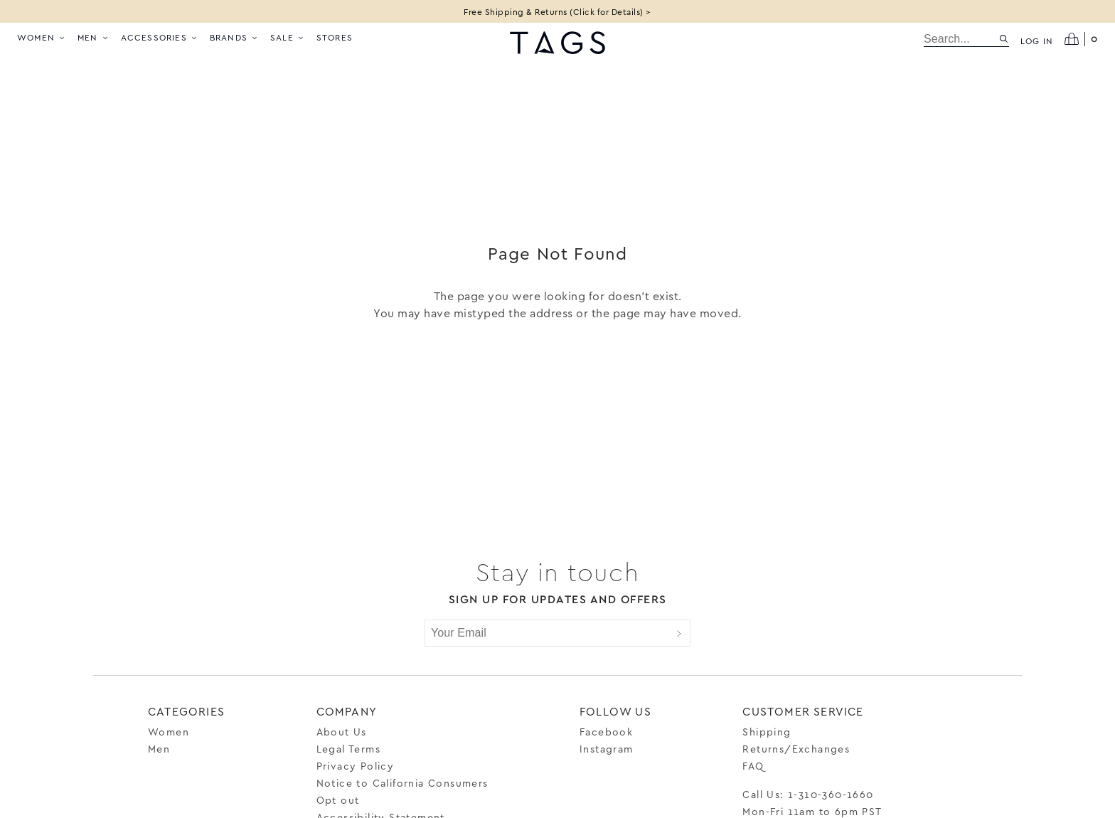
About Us (341, 732)
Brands (234, 37)
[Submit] (679, 633)
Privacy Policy (355, 766)
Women (41, 37)
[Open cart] (1081, 39)
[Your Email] (546, 633)
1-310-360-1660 (831, 794)
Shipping (766, 732)
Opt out (338, 800)
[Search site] (1003, 38)
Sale (287, 37)
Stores (334, 37)
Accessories (159, 37)
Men (94, 37)
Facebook (606, 732)
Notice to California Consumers (402, 783)
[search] (961, 39)
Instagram (607, 749)
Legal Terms (348, 749)
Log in (1036, 41)
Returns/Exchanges (796, 749)
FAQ (753, 766)
